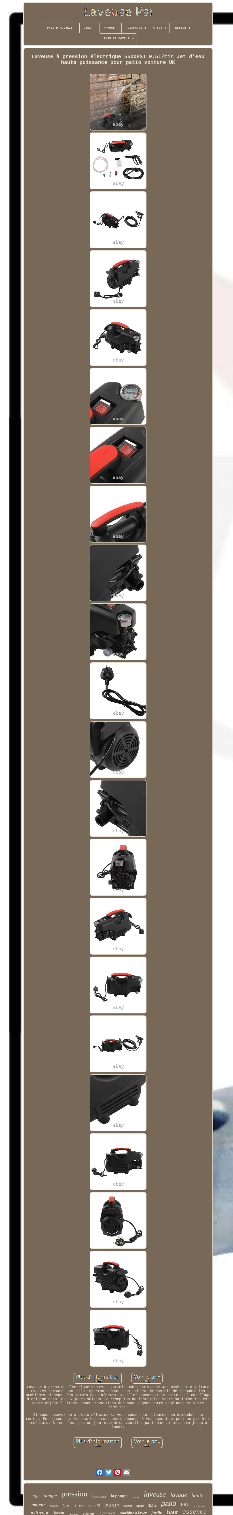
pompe (50, 1495)
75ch (36, 1496)
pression (74, 1493)
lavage (178, 1494)
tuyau (140, 1505)
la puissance (99, 1496)
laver (66, 1505)
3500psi (127, 1505)
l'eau (79, 1506)
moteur (38, 1504)
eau (185, 1503)
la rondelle (199, 1506)
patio (168, 1503)
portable (135, 1497)
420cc (152, 1505)
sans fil (94, 1505)
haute (197, 1495)
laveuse (155, 1494)
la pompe (119, 1496)
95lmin (111, 1505)
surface (54, 1505)
